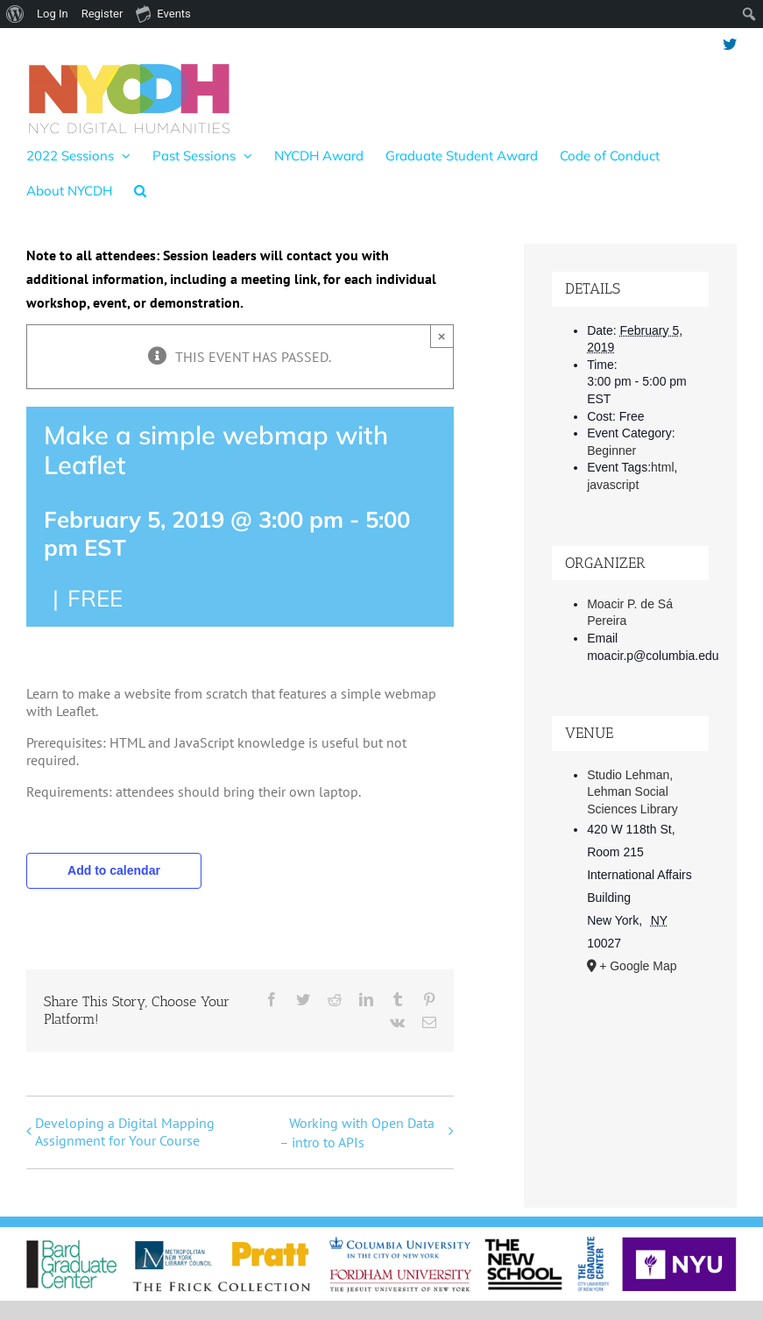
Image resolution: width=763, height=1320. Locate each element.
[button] (140, 190)
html (662, 467)
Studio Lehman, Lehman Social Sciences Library (632, 792)
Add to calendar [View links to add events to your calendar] (113, 870)
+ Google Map (637, 966)
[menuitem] (15, 14)
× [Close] (442, 336)
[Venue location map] (630, 1082)
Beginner (611, 451)
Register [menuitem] (102, 13)
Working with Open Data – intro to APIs (356, 1132)
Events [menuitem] (163, 13)
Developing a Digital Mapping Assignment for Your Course (125, 1131)
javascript (613, 485)
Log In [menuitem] (52, 13)
